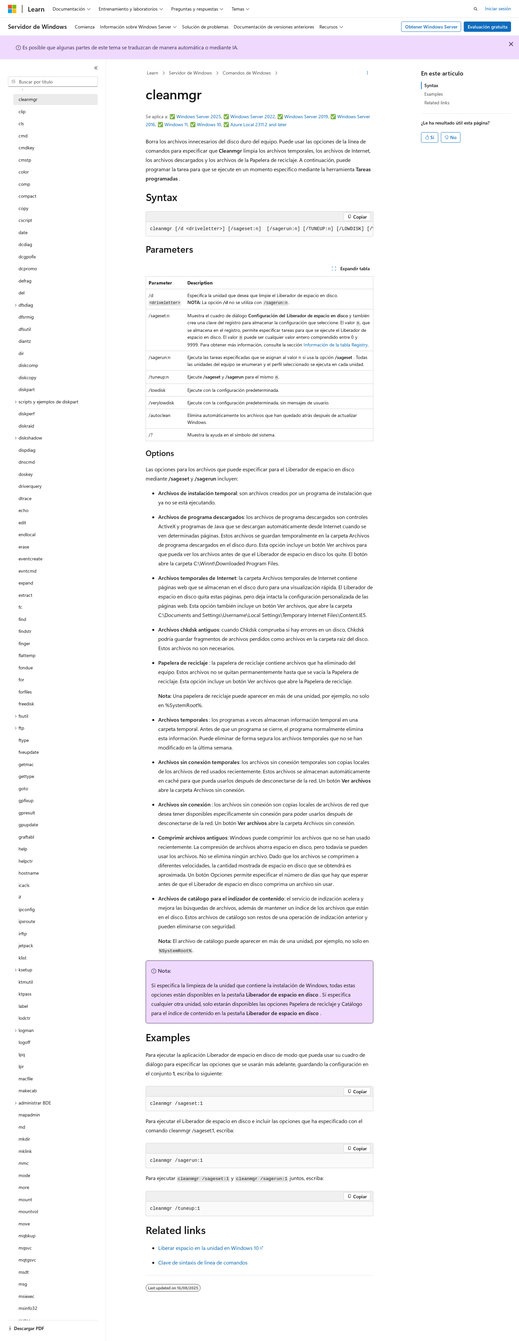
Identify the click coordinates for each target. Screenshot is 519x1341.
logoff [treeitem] (24, 1042)
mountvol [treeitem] (28, 1211)
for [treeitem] (21, 679)
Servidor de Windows (190, 73)
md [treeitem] (22, 1127)
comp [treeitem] (24, 184)
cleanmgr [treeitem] (28, 99)
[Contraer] (96, 68)
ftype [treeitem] (24, 740)
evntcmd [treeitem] (27, 571)
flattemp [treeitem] (27, 655)
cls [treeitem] (21, 123)
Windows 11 (176, 124)
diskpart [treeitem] (27, 389)
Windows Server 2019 (306, 116)
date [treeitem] (23, 232)
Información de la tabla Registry (336, 344)
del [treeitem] (21, 292)
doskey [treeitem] (26, 474)
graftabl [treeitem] (26, 837)
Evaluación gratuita (487, 27)
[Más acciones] (367, 73)
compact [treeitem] (27, 196)
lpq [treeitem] (22, 1054)
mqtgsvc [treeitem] (27, 1260)
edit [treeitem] (22, 522)
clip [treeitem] (22, 111)
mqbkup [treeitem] (27, 1235)
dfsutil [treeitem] (25, 329)
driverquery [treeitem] (30, 486)
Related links (436, 102)
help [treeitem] (23, 849)
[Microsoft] (12, 9)
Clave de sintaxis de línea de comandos (203, 1262)
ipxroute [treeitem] (27, 921)
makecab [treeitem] (28, 1090)
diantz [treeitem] (25, 341)
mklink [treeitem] (25, 1151)
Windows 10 (209, 124)
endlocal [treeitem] (27, 534)
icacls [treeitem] (24, 885)
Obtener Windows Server (431, 27)
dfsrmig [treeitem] (26, 317)
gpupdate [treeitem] (28, 824)
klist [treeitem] (22, 957)
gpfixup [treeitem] (26, 800)
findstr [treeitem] (25, 631)
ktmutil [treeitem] (26, 982)
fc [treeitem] (20, 607)
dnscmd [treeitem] (27, 462)
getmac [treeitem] (26, 764)
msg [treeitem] (23, 1284)
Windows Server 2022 (252, 116)
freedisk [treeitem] (26, 703)
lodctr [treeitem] (24, 1018)
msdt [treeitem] (24, 1272)
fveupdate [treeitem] (29, 752)
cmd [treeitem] (23, 135)
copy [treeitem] (23, 208)
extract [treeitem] (25, 595)
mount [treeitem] (25, 1199)
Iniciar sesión (498, 8)
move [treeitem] (24, 1223)
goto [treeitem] (23, 788)
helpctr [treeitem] (26, 861)
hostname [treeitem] (29, 873)
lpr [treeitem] (21, 1066)
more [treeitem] (24, 1187)
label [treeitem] (23, 1006)
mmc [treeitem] (24, 1163)
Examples (433, 94)
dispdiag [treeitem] (27, 450)
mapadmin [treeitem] (29, 1114)
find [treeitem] (22, 619)
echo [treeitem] (23, 510)
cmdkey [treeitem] (26, 147)
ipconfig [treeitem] (27, 909)
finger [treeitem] (24, 643)
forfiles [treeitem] (25, 692)
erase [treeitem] (24, 546)
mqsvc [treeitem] (25, 1248)
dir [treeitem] (21, 353)
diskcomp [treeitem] (28, 365)
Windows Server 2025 (198, 116)
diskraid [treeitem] (26, 426)
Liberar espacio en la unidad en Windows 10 (208, 1247)
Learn (152, 73)
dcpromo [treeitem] (28, 268)
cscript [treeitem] (25, 220)
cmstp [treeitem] (25, 160)
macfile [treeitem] (26, 1078)
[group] (259, 229)
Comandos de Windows (247, 73)
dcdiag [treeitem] (25, 244)
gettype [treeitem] (26, 776)
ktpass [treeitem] (25, 994)
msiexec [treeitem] (26, 1296)
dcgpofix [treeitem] (27, 256)
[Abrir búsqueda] (475, 9)
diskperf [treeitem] (26, 413)
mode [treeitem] (24, 1175)
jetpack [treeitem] (26, 945)
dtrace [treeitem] (25, 498)
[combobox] (53, 82)
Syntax (431, 85)
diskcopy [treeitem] (27, 377)
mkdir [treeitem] (24, 1139)
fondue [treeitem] (26, 667)
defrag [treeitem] (25, 281)
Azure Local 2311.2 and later (258, 124)
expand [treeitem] (26, 583)
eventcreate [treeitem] (30, 558)
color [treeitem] (24, 172)
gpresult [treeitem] (27, 812)
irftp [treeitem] (23, 933)
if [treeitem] (20, 897)
